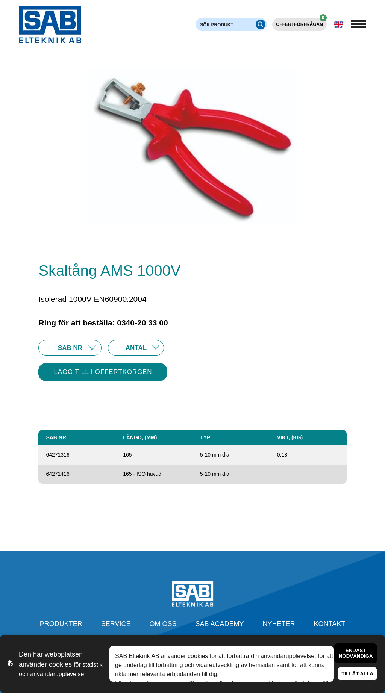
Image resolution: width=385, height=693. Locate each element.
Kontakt (330, 624)
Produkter (61, 624)
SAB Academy (220, 624)
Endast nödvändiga (356, 653)
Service (116, 624)
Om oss (162, 624)
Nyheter (279, 624)
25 (136, 348)
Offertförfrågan (301, 22)
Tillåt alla (357, 673)
